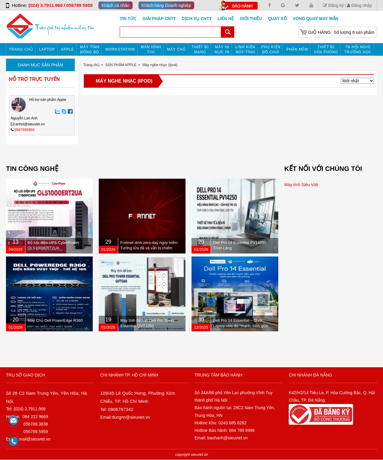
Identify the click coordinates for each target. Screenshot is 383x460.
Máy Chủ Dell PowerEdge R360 (55, 320)
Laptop (47, 49)
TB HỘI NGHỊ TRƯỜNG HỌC (358, 49)
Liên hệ (226, 18)
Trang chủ (21, 49)
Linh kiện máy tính (245, 49)
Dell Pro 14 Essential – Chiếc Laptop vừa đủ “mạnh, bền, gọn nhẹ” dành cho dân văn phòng (240, 325)
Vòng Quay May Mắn (315, 18)
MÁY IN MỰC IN (222, 49)
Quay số (277, 18)
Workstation (120, 49)
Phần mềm (297, 49)
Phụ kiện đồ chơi (270, 49)
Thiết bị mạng (200, 49)
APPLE (67, 49)
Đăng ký (333, 5)
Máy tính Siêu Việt (301, 184)
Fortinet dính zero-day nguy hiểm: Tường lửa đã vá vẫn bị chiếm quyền (149, 248)
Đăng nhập (359, 5)
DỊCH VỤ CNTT (197, 18)
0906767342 (120, 409)
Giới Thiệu (251, 18)
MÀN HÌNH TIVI (151, 49)
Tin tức (128, 18)
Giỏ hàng (319, 32)
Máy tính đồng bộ (90, 49)
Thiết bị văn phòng (326, 49)
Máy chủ (176, 49)
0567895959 (24, 130)
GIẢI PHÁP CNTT (159, 18)
